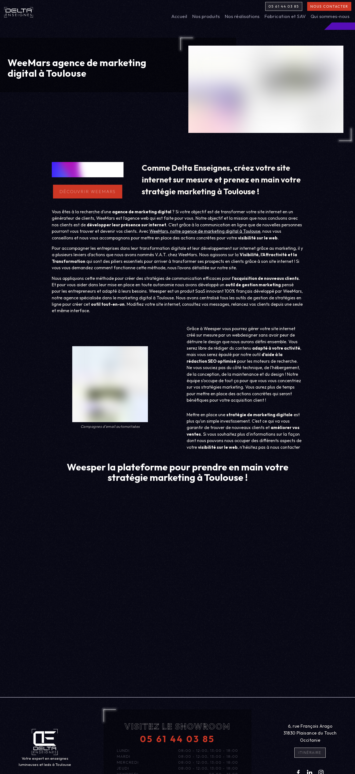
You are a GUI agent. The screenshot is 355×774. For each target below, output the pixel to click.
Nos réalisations (242, 16)
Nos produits (206, 16)
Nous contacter (329, 6)
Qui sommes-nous (330, 16)
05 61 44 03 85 (283, 6)
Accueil (179, 16)
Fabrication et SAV (285, 16)
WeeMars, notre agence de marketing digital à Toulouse (204, 231)
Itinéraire (310, 752)
